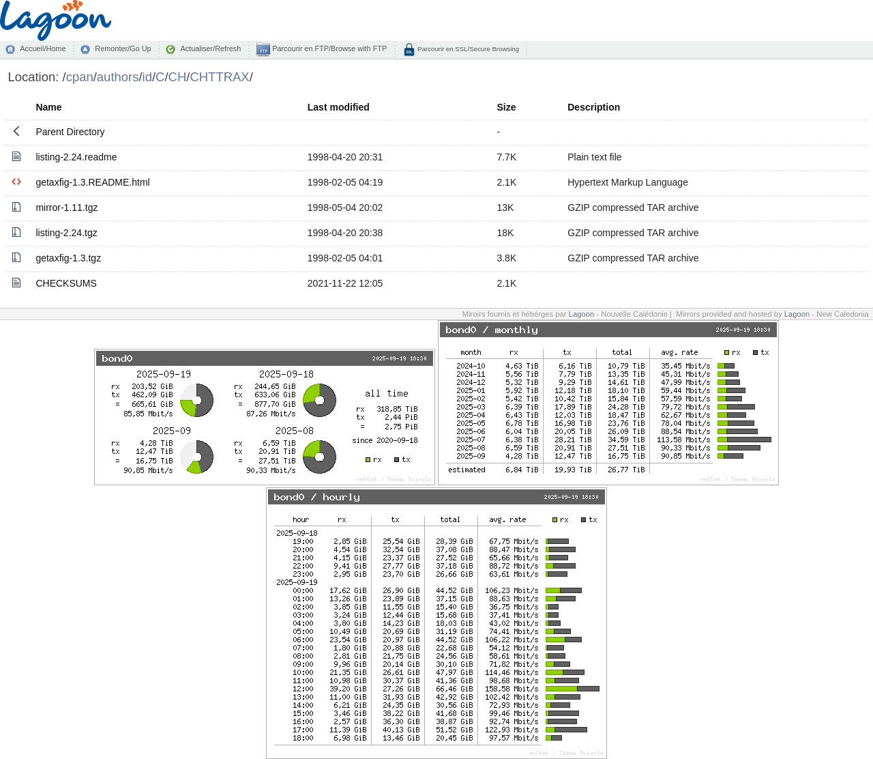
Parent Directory (69, 131)
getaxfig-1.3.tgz (68, 258)
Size (506, 107)
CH (177, 77)
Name (48, 107)
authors (118, 77)
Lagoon (582, 314)
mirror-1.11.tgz (66, 207)
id (147, 77)
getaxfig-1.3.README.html (92, 182)
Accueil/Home (42, 48)
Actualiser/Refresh (210, 48)
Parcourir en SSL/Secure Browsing (467, 49)
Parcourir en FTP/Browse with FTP (328, 48)
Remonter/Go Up (123, 48)
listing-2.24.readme (76, 157)
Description (593, 107)
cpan (79, 77)
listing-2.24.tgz (66, 232)
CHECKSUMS (65, 283)
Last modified (339, 107)
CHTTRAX (219, 77)
